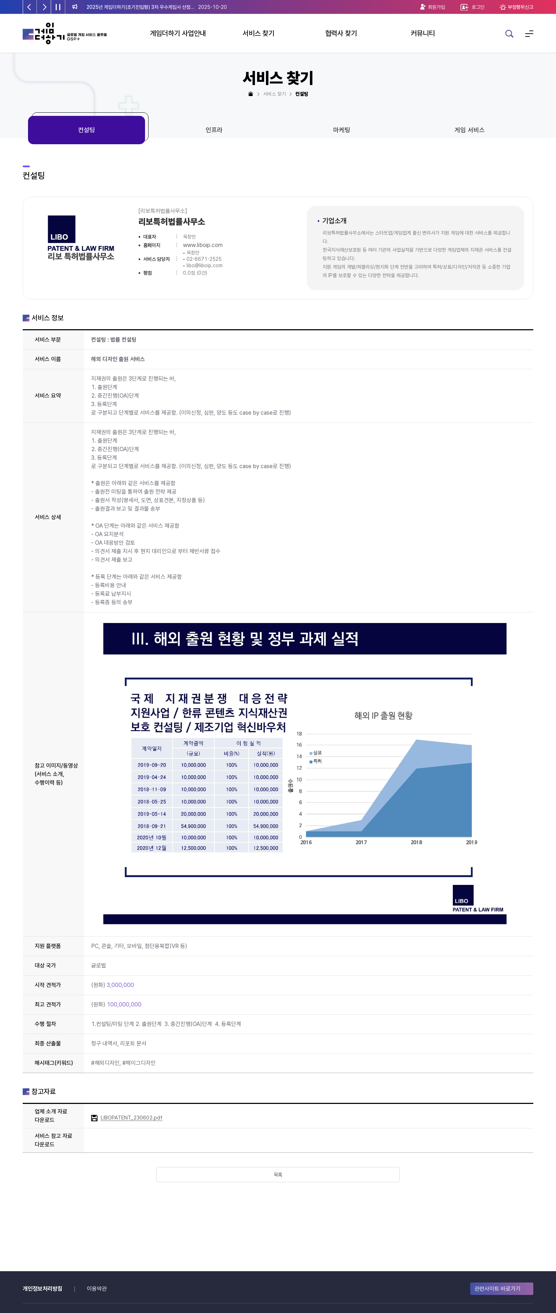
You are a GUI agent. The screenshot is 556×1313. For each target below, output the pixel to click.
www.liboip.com (203, 245)
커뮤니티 (423, 33)
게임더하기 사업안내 (178, 33)
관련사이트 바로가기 (497, 1288)
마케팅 (341, 130)
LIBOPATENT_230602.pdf (131, 1118)
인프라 (214, 130)
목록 (278, 1175)
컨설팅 (86, 130)
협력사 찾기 (341, 33)
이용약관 (97, 1288)
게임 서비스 (470, 130)
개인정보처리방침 (42, 1288)
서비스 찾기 (258, 33)
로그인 (478, 7)
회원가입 (436, 7)
